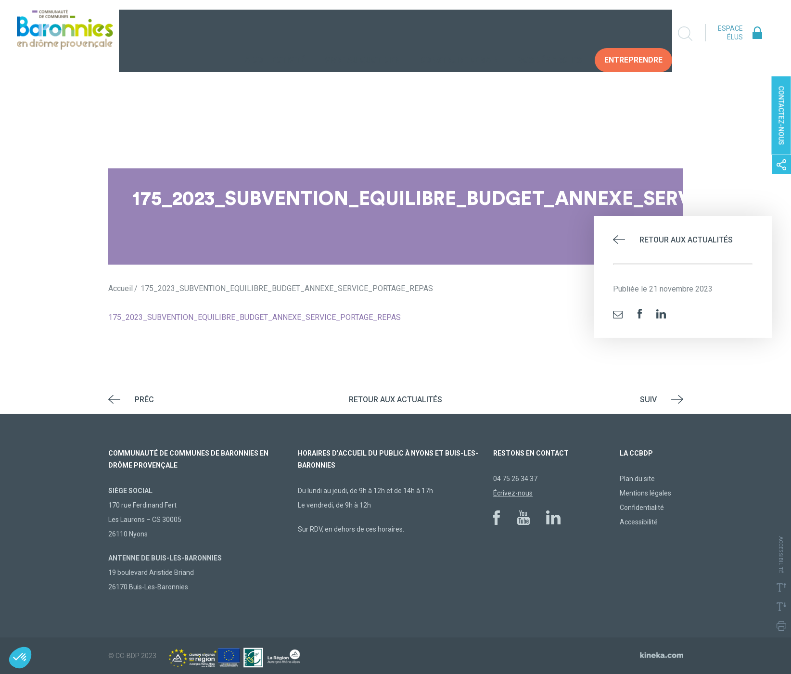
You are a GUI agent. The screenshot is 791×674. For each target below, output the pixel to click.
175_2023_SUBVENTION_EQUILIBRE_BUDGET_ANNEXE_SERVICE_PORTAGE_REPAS (254, 317)
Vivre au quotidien (369, 33)
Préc (144, 399)
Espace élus (730, 33)
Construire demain (465, 33)
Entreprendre (640, 33)
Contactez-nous (781, 115)
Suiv (648, 399)
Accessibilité (639, 522)
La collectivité (279, 33)
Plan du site (637, 479)
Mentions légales (645, 493)
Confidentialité (642, 507)
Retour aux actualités (686, 239)
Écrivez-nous (513, 493)
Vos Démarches (556, 33)
